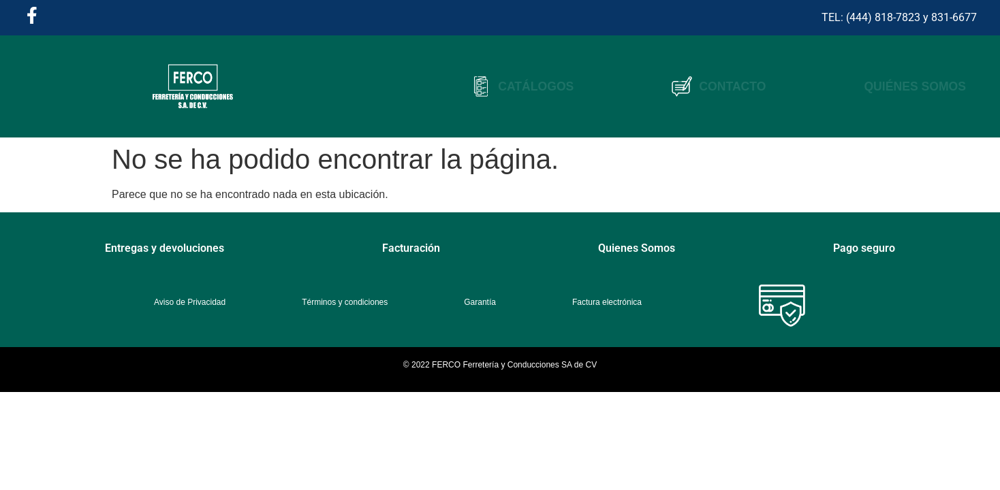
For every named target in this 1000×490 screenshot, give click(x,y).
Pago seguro (864, 248)
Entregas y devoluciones (164, 248)
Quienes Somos (636, 248)
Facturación (411, 248)
